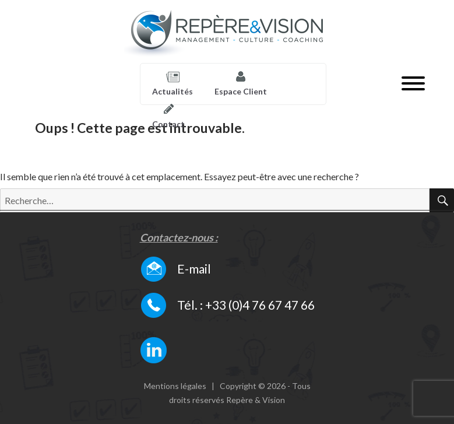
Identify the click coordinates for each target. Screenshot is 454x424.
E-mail (194, 268)
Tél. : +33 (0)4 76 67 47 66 (246, 304)
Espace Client (240, 91)
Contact (168, 124)
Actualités (172, 91)
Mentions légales (175, 386)
